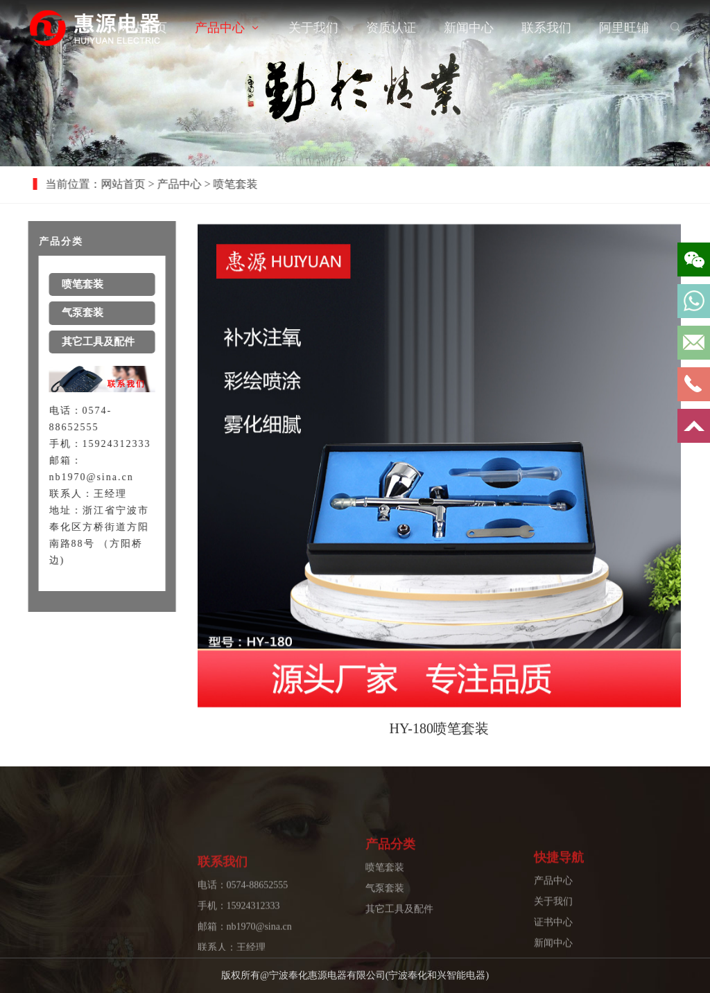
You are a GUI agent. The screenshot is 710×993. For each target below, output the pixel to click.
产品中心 (220, 28)
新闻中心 (469, 28)
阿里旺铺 (624, 28)
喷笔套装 (384, 891)
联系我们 (546, 28)
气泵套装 (384, 911)
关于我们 (313, 28)
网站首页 (142, 28)
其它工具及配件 (399, 932)
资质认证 (391, 28)
